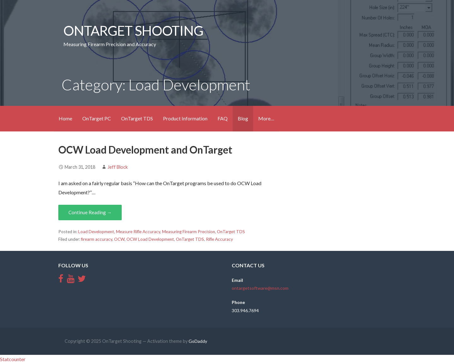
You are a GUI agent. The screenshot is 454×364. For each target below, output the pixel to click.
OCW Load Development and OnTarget (145, 149)
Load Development (96, 231)
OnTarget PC (96, 118)
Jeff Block (118, 167)
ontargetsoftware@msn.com (260, 288)
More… (266, 118)
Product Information (185, 118)
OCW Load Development (150, 239)
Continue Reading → (90, 212)
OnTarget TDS (137, 118)
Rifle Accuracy (219, 239)
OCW (119, 239)
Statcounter (13, 359)
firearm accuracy (96, 239)
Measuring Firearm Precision (188, 231)
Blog (243, 118)
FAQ (223, 118)
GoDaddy (198, 341)
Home (65, 118)
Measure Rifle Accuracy (138, 231)
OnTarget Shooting (133, 30)
